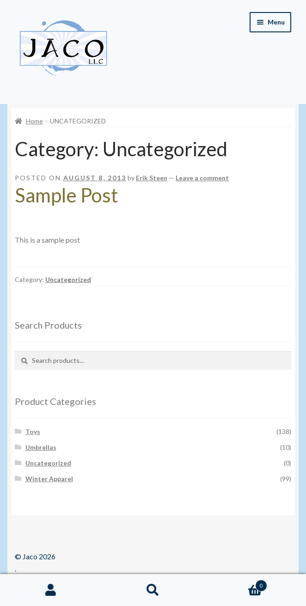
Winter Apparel (49, 479)
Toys (32, 431)
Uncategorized (68, 279)
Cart (235, 584)
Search (153, 590)
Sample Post (66, 195)
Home (34, 121)
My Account (51, 590)
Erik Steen (151, 178)
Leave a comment (202, 178)
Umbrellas (40, 447)
